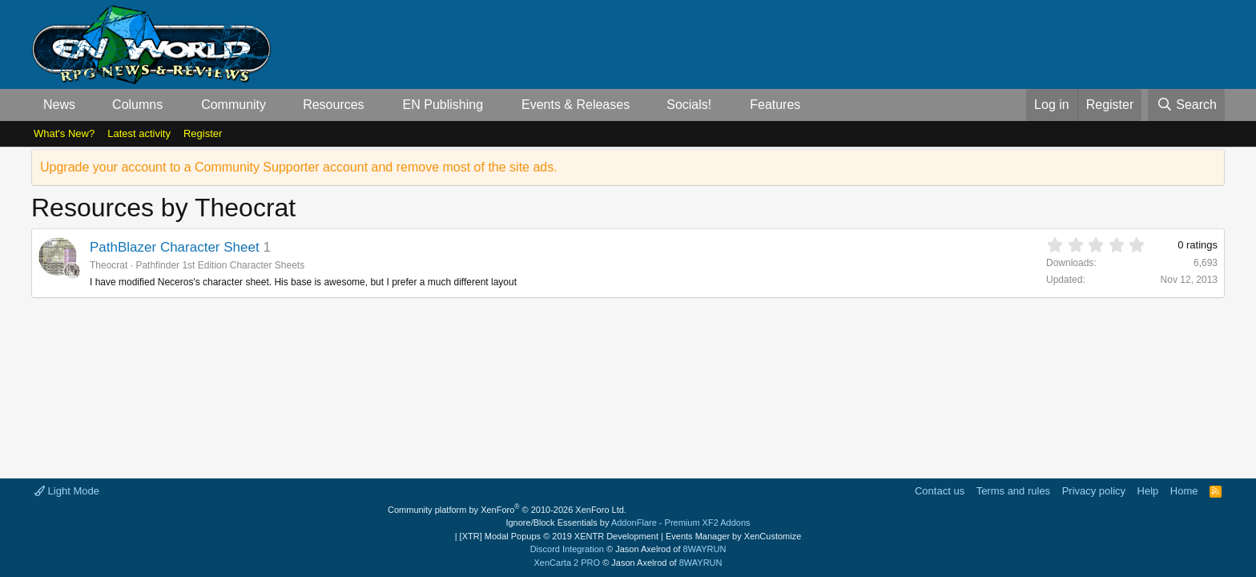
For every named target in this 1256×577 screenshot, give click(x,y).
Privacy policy (1093, 491)
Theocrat (108, 265)
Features (775, 104)
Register (202, 133)
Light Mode (66, 491)
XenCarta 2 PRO (567, 562)
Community (233, 104)
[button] (88, 105)
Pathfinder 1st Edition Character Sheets (219, 265)
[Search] (1186, 105)
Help (1148, 491)
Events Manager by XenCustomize (733, 536)
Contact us (939, 491)
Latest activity (139, 133)
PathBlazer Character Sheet (175, 247)
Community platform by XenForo (507, 509)
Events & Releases (575, 104)
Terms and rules (1013, 491)
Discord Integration (567, 549)
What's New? (64, 133)
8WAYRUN (705, 549)
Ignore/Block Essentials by (627, 522)
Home (1184, 491)
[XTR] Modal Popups (559, 536)
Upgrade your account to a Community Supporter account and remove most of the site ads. (299, 167)
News (59, 104)
